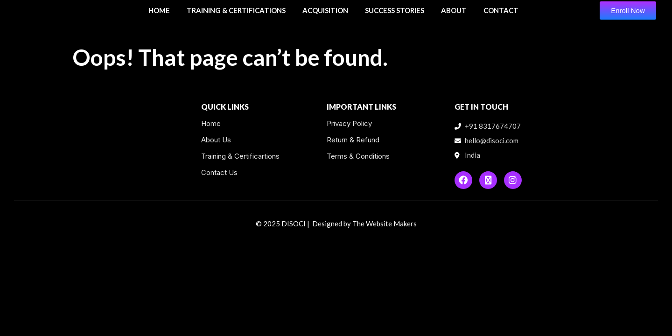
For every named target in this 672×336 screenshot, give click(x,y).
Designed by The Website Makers (364, 223)
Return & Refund (353, 139)
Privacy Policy (349, 123)
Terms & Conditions (358, 156)
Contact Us (219, 172)
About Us (216, 139)
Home (211, 123)
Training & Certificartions (240, 156)
